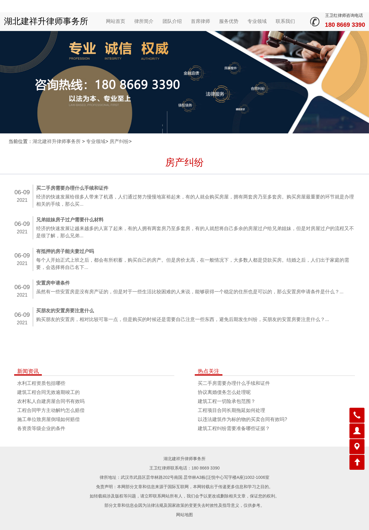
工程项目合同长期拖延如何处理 (231, 410)
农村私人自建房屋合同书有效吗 (51, 401)
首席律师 (200, 21)
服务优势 (228, 21)
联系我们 (285, 21)
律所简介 (143, 21)
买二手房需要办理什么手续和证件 (234, 383)
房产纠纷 (119, 141)
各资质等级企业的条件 (41, 428)
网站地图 (184, 514)
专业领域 (257, 21)
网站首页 (115, 21)
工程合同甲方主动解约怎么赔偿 (51, 410)
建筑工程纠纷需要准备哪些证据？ (234, 428)
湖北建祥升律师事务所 (46, 21)
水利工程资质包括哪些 (41, 383)
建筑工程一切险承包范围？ (227, 401)
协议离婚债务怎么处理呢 (224, 392)
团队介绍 (172, 21)
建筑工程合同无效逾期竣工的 (48, 392)
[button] (356, 415)
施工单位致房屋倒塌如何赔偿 (48, 419)
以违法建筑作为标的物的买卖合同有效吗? (242, 419)
